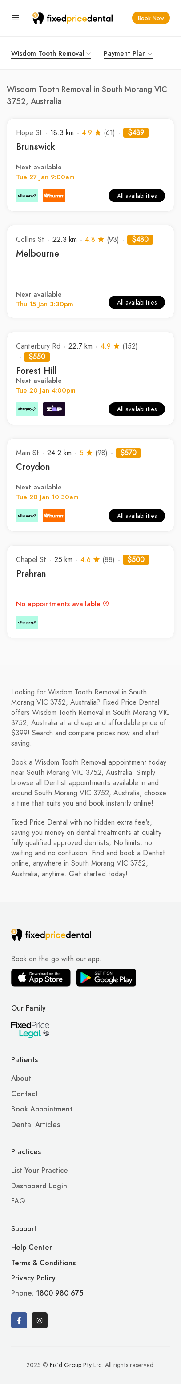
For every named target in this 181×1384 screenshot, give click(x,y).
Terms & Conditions (43, 1263)
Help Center (31, 1247)
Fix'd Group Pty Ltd (76, 1365)
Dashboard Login (39, 1186)
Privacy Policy (33, 1278)
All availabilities (137, 196)
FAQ (18, 1201)
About (21, 1078)
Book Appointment (41, 1109)
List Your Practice (39, 1170)
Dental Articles (35, 1125)
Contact (24, 1094)
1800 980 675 (59, 1293)
